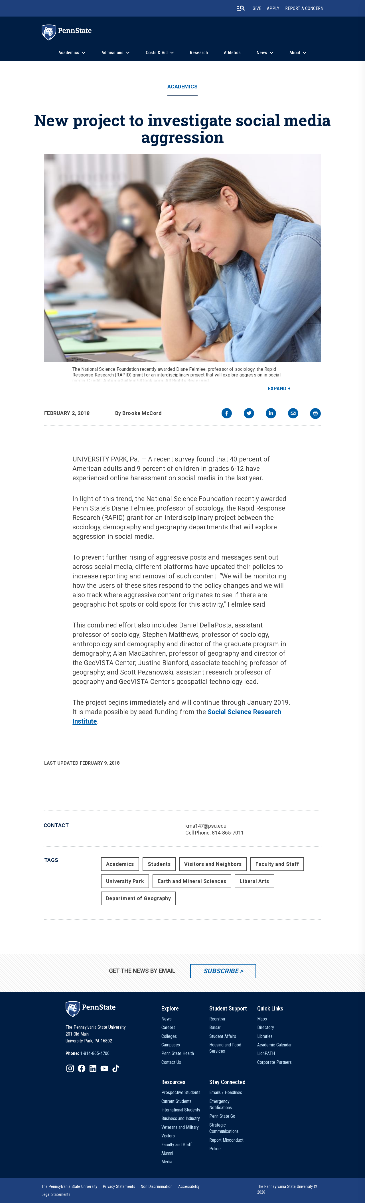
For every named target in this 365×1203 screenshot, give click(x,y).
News (262, 52)
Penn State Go (222, 1116)
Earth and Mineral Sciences (192, 881)
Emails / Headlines (225, 1092)
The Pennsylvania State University (69, 1186)
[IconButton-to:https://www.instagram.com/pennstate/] (70, 1068)
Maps (262, 1019)
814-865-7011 (228, 833)
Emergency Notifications (220, 1104)
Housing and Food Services (225, 1048)
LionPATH (266, 1053)
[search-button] (241, 8)
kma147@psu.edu (205, 826)
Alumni (167, 1153)
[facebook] (227, 414)
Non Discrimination (157, 1186)
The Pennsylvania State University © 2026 (287, 1189)
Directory (265, 1027)
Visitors (168, 1136)
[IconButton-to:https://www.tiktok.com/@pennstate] (115, 1068)
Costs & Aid (157, 52)
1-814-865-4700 (95, 1053)
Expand (277, 388)
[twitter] (249, 414)
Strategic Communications (224, 1128)
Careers (168, 1027)
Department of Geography (138, 898)
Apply (273, 8)
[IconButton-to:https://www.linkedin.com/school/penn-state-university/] (93, 1068)
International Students (180, 1110)
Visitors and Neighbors (213, 864)
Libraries (265, 1036)
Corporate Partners (274, 1062)
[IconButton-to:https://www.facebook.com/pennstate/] (81, 1068)
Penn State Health (177, 1053)
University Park (125, 881)
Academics (68, 52)
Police (215, 1148)
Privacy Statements (119, 1186)
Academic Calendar (274, 1045)
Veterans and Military (180, 1127)
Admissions (112, 52)
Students (159, 864)
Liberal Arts (254, 881)
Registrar (217, 1019)
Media (166, 1161)
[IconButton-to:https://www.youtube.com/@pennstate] (104, 1068)
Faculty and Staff (277, 864)
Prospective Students (180, 1092)
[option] (88, 1053)
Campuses (170, 1045)
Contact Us (171, 1062)
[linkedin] (271, 414)
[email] (293, 414)
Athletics (232, 52)
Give (257, 8)
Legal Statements (56, 1194)
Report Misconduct (226, 1140)
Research (199, 52)
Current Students (176, 1101)
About (294, 52)
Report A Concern (304, 8)
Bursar (215, 1027)
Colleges (169, 1036)
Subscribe (220, 971)
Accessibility (189, 1186)
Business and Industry (180, 1118)
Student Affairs (222, 1036)
